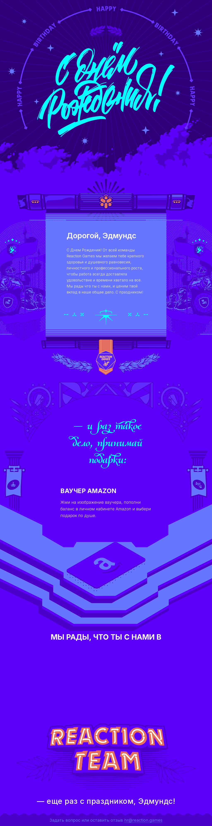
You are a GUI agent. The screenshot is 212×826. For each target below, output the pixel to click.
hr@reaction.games (143, 820)
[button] (106, 565)
